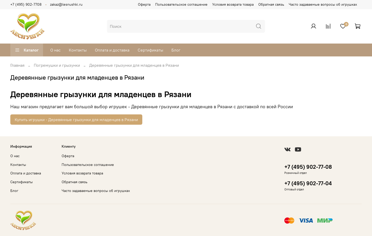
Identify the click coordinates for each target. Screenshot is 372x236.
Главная (17, 65)
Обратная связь (271, 4)
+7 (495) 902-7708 (26, 4)
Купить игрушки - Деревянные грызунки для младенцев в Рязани (76, 119)
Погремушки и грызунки (57, 65)
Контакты (78, 50)
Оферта (144, 4)
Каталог (27, 50)
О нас (55, 50)
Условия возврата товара (233, 4)
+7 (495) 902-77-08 (308, 166)
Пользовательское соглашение (181, 4)
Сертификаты (150, 50)
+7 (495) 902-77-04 (308, 183)
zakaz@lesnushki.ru (66, 4)
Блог (175, 50)
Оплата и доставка (112, 50)
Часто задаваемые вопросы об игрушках (323, 4)
